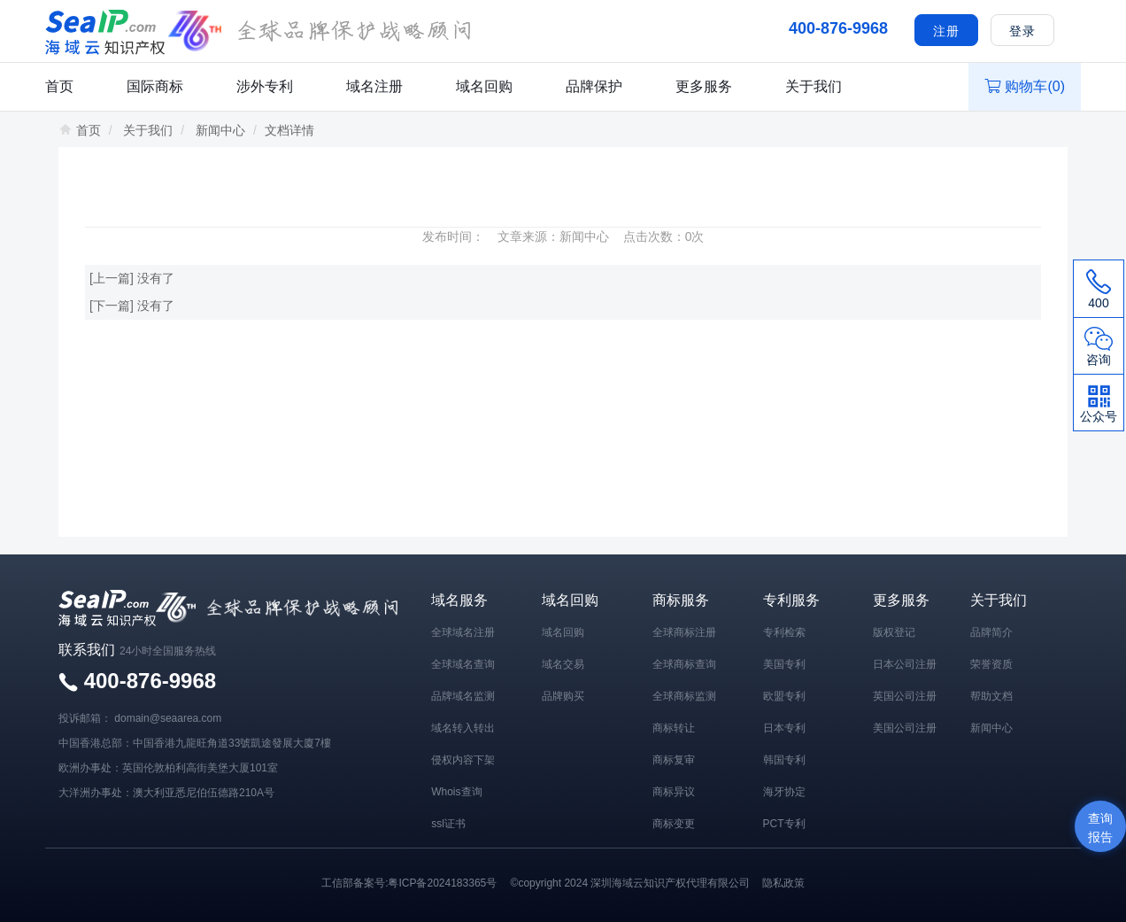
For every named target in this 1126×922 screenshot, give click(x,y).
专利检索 (784, 632)
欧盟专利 (784, 696)
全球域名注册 (463, 632)
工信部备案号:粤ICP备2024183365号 (409, 883)
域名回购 (484, 86)
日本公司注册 (905, 664)
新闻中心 (220, 130)
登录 (1022, 31)
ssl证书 (448, 823)
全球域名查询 (463, 664)
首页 (59, 86)
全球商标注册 (684, 632)
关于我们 (813, 86)
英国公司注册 (905, 696)
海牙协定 (784, 792)
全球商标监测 (684, 696)
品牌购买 (563, 696)
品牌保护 (594, 86)
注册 (946, 31)
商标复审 (673, 760)
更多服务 (703, 86)
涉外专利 (264, 86)
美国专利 (784, 664)
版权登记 (894, 632)
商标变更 (673, 823)
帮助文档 (991, 696)
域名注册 (374, 86)
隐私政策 (783, 883)
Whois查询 (456, 792)
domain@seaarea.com (167, 718)
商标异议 (673, 792)
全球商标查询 (684, 664)
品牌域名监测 (463, 696)
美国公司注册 (905, 728)
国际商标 (155, 86)
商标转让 (673, 728)
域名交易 (563, 664)
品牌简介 (991, 632)
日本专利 (784, 728)
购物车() (1024, 86)
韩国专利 (784, 760)
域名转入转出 (463, 728)
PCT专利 (784, 823)
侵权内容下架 (463, 760)
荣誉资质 (991, 664)
